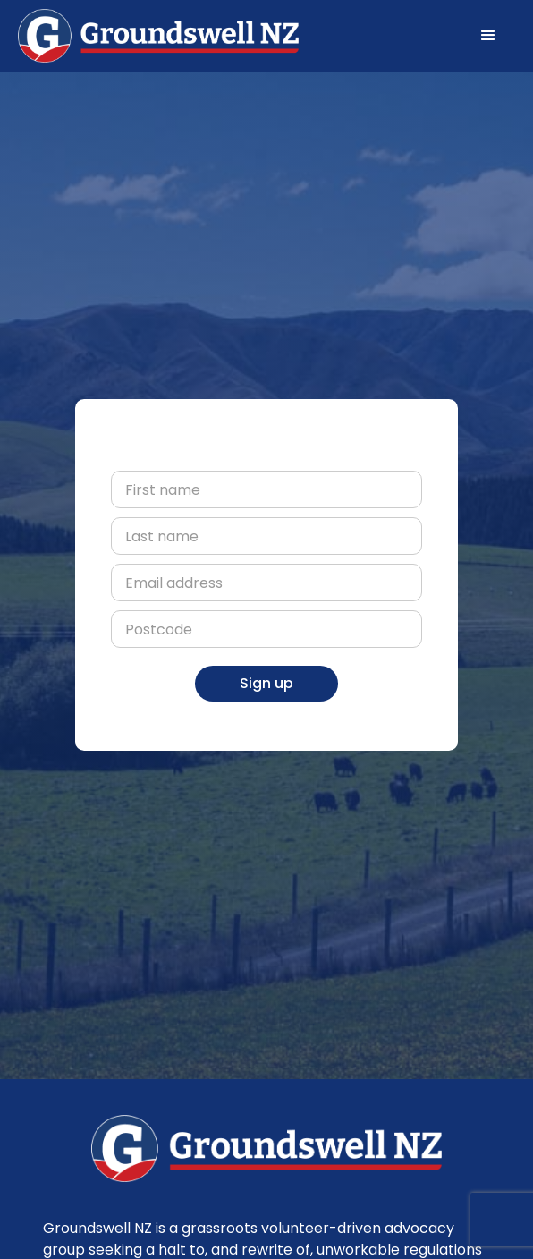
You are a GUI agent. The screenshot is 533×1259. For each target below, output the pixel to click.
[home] (158, 36)
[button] (488, 36)
